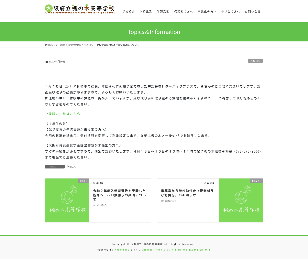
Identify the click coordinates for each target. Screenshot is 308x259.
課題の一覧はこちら (64, 113)
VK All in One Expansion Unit (189, 249)
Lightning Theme (150, 249)
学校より (255, 61)
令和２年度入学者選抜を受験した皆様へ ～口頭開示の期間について (119, 195)
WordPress (122, 249)
